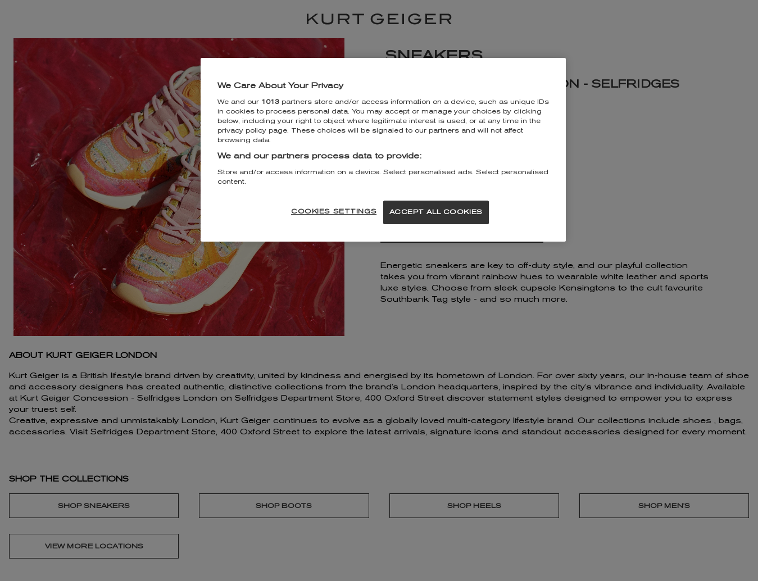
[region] (383, 150)
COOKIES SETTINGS (333, 211)
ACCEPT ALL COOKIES (436, 212)
